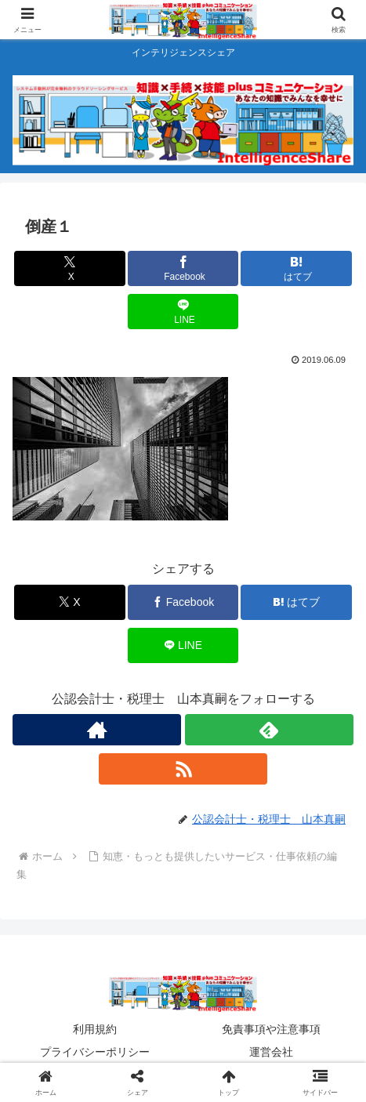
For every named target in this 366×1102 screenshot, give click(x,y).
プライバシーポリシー (95, 1052)
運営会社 (271, 1052)
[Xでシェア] (69, 268)
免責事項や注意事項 (271, 1029)
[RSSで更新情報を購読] (183, 769)
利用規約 (95, 1029)
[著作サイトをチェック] (97, 729)
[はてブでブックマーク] (296, 268)
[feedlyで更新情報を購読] (269, 729)
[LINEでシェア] (183, 311)
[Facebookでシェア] (183, 268)
